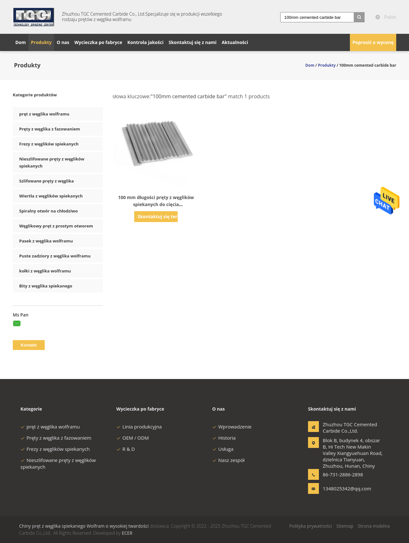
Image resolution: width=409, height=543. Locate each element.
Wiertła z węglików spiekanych (51, 196)
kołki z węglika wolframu (45, 271)
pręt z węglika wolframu (44, 114)
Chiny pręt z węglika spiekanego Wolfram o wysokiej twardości (84, 526)
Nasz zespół (228, 460)
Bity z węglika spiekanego (45, 286)
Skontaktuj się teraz (157, 216)
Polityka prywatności (310, 526)
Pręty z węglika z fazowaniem (49, 129)
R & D (125, 449)
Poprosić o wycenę (373, 42)
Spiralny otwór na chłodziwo (48, 211)
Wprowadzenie (231, 426)
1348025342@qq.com (343, 488)
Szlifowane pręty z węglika (46, 181)
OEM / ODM (132, 438)
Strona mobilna (374, 526)
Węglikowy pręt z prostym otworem (56, 226)
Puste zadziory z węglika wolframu (55, 256)
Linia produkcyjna (139, 426)
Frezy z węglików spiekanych (49, 144)
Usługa (223, 449)
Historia (224, 438)
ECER (127, 533)
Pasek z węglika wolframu (46, 241)
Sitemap (344, 526)
